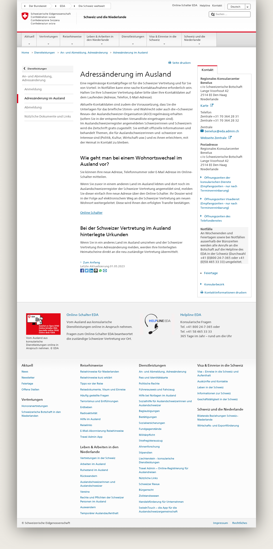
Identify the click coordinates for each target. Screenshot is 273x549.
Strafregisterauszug (151, 440)
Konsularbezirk (214, 284)
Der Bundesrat (37, 6)
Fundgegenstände (150, 429)
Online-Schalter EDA (82, 315)
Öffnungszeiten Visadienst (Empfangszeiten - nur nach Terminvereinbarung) (219, 203)
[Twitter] (87, 270)
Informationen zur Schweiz (214, 393)
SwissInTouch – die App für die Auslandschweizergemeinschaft (158, 509)
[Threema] (96, 270)
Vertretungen (48, 40)
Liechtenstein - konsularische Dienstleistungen (156, 460)
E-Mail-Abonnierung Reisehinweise (102, 431)
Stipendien (145, 452)
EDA (62, 6)
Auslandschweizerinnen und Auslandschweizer (97, 483)
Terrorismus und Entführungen (99, 401)
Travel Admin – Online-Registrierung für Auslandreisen (163, 470)
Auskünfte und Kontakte (212, 381)
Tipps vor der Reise (91, 383)
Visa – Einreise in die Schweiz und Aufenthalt (218, 373)
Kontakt (205, 70)
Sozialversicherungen (152, 423)
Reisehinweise (72, 40)
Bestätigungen (148, 417)
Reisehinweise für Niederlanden (99, 371)
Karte (206, 105)
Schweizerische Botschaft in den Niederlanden (41, 413)
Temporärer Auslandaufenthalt (99, 513)
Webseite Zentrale (216, 138)
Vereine (85, 491)
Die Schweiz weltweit (92, 6)
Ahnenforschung (149, 446)
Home (25, 52)
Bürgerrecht (146, 490)
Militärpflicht (147, 435)
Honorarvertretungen (35, 406)
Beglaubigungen (149, 411)
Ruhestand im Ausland (94, 470)
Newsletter (28, 377)
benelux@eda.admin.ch (222, 131)
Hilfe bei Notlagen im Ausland (157, 395)
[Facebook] (82, 270)
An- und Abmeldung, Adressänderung (84, 52)
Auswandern (88, 507)
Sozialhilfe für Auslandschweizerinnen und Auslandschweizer (165, 403)
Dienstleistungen (133, 40)
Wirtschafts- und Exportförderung (218, 425)
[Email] (105, 270)
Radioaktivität (88, 413)
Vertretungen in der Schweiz (97, 458)
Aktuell (29, 40)
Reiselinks (86, 425)
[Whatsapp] (100, 270)
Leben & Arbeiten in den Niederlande (102, 40)
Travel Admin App (91, 437)
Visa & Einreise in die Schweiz (164, 40)
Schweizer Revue (149, 484)
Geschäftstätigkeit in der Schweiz (217, 399)
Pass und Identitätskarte (153, 377)
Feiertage (211, 273)
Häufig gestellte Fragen (94, 395)
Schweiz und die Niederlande (199, 40)
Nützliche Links (148, 478)
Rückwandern (88, 476)
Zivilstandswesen (149, 496)
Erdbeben (86, 407)
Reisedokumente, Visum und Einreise (102, 389)
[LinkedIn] (91, 270)
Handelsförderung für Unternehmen (161, 501)
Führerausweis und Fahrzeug (157, 389)
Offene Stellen (30, 389)
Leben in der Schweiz (210, 387)
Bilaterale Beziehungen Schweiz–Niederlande (217, 417)
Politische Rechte (149, 383)
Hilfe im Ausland (90, 419)
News (25, 371)
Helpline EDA (190, 315)
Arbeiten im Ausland (93, 464)
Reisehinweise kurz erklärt (96, 377)
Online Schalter (91, 212)
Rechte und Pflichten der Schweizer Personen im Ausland (102, 499)
